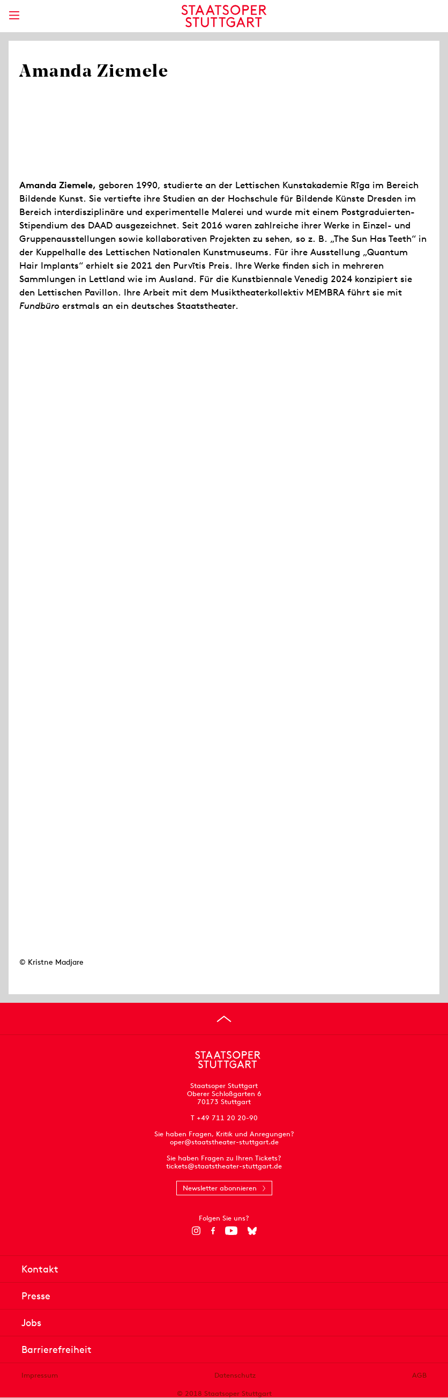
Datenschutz (235, 1375)
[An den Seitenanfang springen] (224, 1019)
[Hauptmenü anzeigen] (14, 15)
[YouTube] (231, 1230)
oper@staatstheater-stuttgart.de (224, 1141)
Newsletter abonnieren (220, 1188)
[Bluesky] (252, 1230)
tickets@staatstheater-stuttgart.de (224, 1166)
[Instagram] (196, 1230)
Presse (35, 1296)
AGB (419, 1375)
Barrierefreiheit (56, 1349)
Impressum (39, 1375)
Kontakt (39, 1269)
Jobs (31, 1322)
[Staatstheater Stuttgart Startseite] (224, 16)
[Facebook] (213, 1230)
